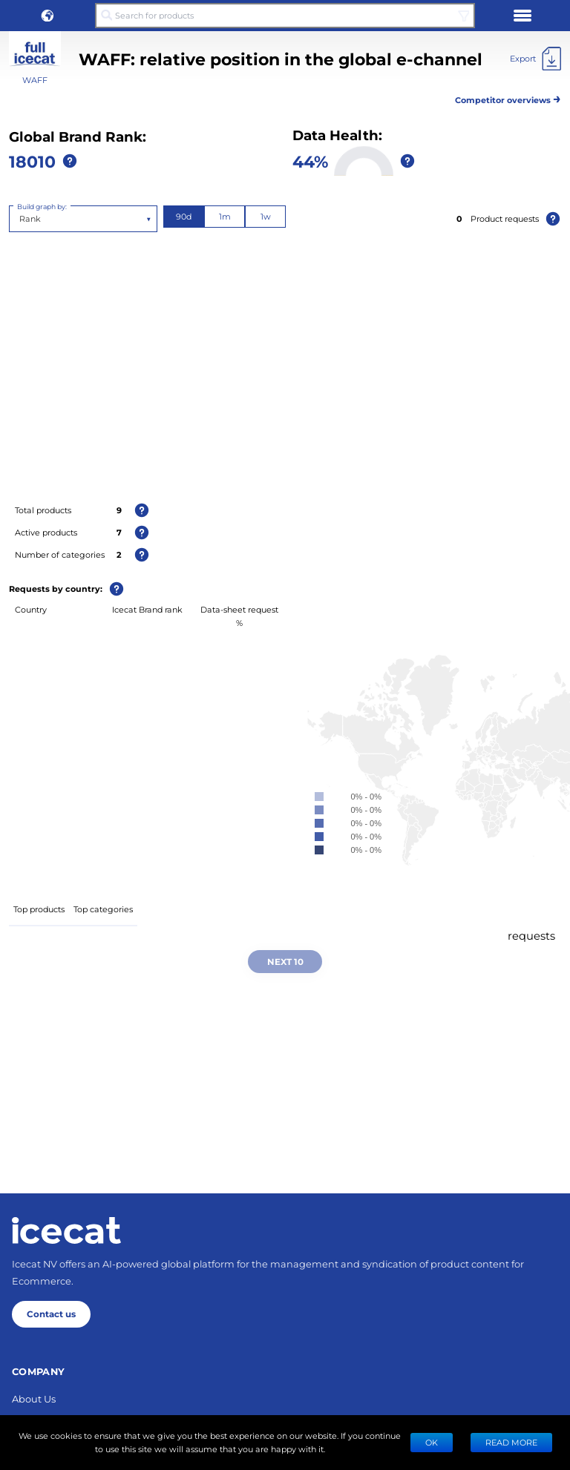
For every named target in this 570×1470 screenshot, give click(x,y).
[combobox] (20, 218)
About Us (34, 1398)
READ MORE (511, 1442)
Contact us (51, 1313)
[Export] (535, 58)
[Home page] (66, 1230)
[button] (47, 16)
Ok (431, 1442)
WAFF (35, 80)
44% (310, 161)
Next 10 (285, 961)
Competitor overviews (508, 97)
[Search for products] (285, 15)
